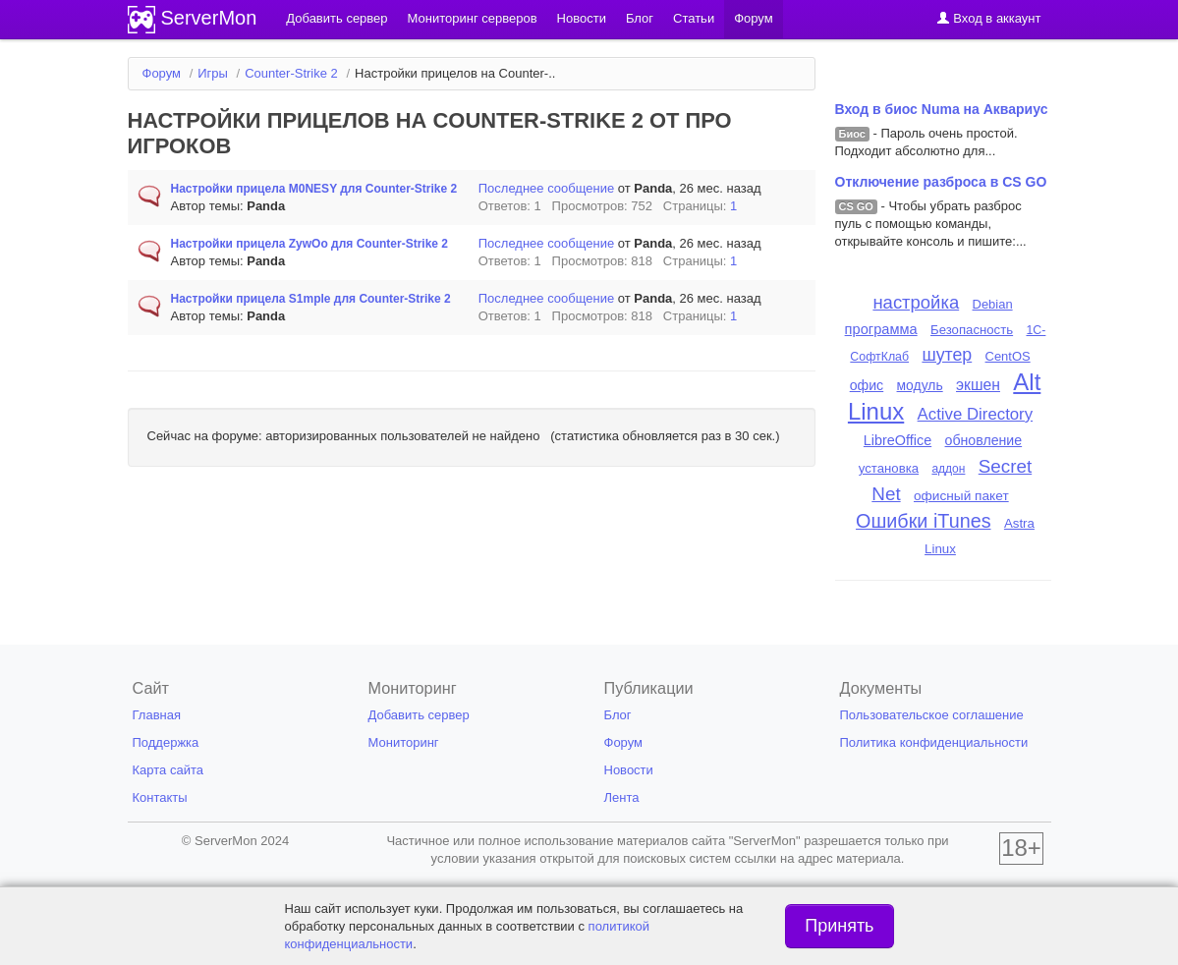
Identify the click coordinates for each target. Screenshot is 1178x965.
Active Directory (976, 414)
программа (881, 329)
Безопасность (971, 329)
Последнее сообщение (546, 188)
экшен (978, 384)
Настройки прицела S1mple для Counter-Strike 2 (311, 299)
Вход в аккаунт (988, 18)
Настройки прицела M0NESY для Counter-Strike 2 (314, 189)
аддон (948, 469)
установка (889, 468)
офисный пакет (961, 495)
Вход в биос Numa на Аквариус (941, 109)
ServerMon (209, 17)
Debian (993, 304)
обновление (984, 440)
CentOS (1008, 356)
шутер (947, 355)
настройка (915, 302)
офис (867, 385)
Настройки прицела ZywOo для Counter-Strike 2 (310, 244)
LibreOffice (897, 440)
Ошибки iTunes (923, 521)
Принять (839, 926)
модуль (920, 385)
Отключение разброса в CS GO (941, 182)
